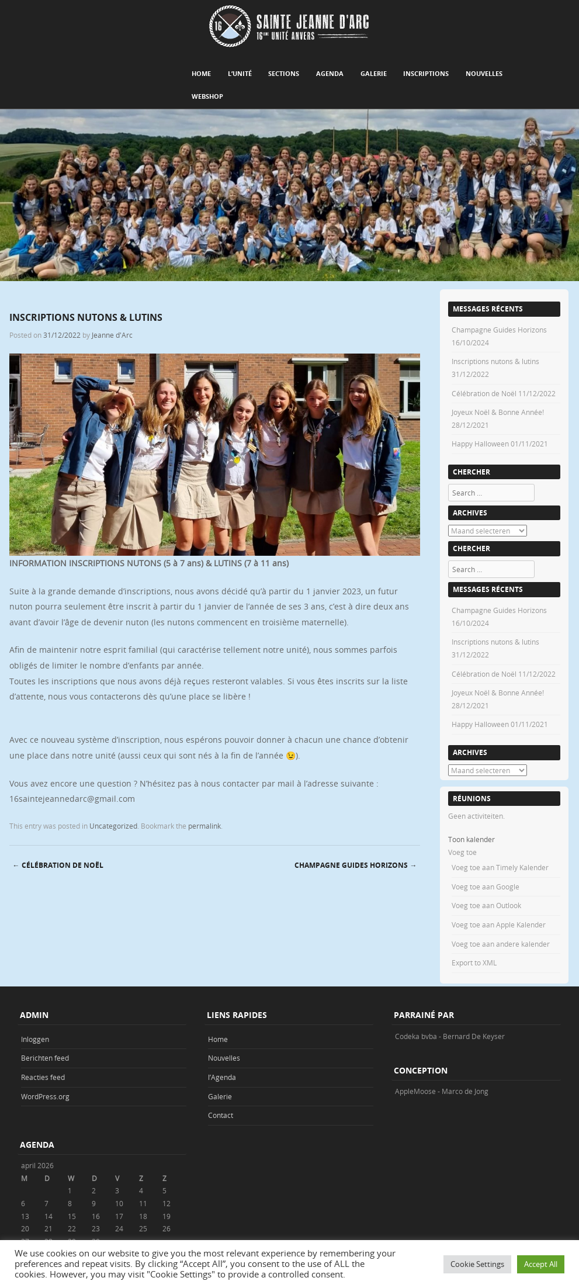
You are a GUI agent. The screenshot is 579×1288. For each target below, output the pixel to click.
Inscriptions (426, 73)
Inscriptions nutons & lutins (495, 361)
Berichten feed (45, 1057)
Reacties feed (43, 1077)
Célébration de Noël (58, 865)
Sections (283, 73)
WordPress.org (45, 1096)
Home (201, 73)
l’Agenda (222, 1077)
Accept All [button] (540, 1264)
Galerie (373, 73)
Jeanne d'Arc (112, 335)
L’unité (240, 73)
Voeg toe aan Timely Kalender (500, 867)
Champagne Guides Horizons (355, 865)
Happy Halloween (480, 443)
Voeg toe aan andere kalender (501, 943)
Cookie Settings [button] (477, 1264)
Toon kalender (471, 839)
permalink (204, 825)
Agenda (330, 73)
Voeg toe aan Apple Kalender (499, 924)
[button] (462, 852)
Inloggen (35, 1039)
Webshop (207, 96)
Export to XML (474, 962)
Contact (220, 1115)
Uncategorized (113, 825)
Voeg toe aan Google (485, 886)
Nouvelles (484, 73)
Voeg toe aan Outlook (486, 905)
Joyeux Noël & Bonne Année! (498, 412)
